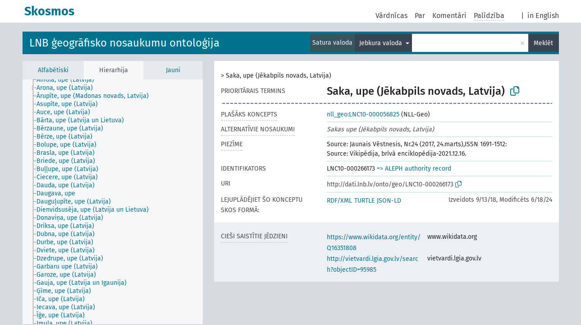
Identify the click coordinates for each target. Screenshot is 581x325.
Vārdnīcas (391, 15)
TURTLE (364, 200)
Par (420, 15)
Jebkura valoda (381, 43)
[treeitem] (69, 80)
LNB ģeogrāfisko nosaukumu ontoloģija (124, 43)
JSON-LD (389, 200)
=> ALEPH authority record (414, 168)
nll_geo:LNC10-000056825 (363, 114)
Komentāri (449, 15)
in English (543, 15)
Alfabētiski (53, 70)
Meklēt (543, 43)
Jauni (173, 70)
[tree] (113, 201)
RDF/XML (339, 200)
